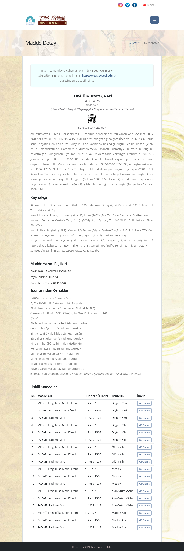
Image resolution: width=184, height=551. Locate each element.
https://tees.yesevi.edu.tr (99, 75)
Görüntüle (144, 403)
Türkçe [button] (149, 5)
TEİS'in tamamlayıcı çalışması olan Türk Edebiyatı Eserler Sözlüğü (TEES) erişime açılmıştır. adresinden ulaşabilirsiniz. (77, 75)
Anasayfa (134, 43)
